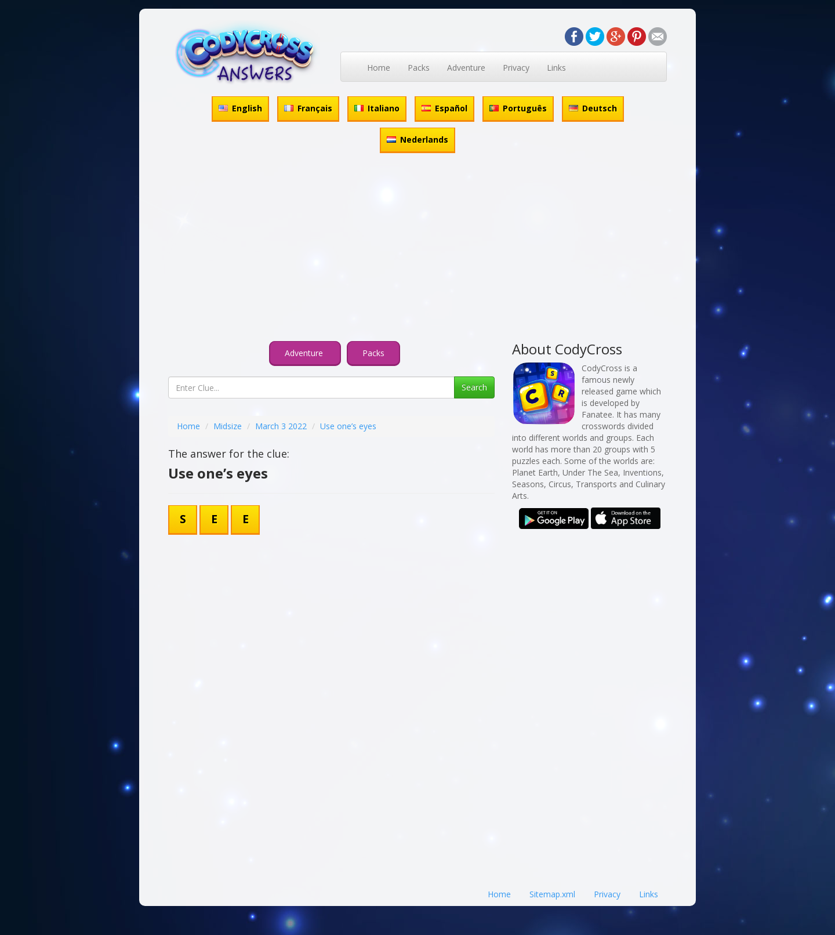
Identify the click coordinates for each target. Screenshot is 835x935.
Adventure (466, 67)
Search (474, 387)
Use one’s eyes (348, 426)
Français (308, 108)
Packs (419, 67)
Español (444, 108)
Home (378, 67)
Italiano (377, 108)
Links (556, 67)
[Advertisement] (417, 249)
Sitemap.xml (552, 894)
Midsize (227, 426)
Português (518, 108)
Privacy (516, 67)
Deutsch (593, 108)
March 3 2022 (281, 426)
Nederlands (417, 139)
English (240, 108)
